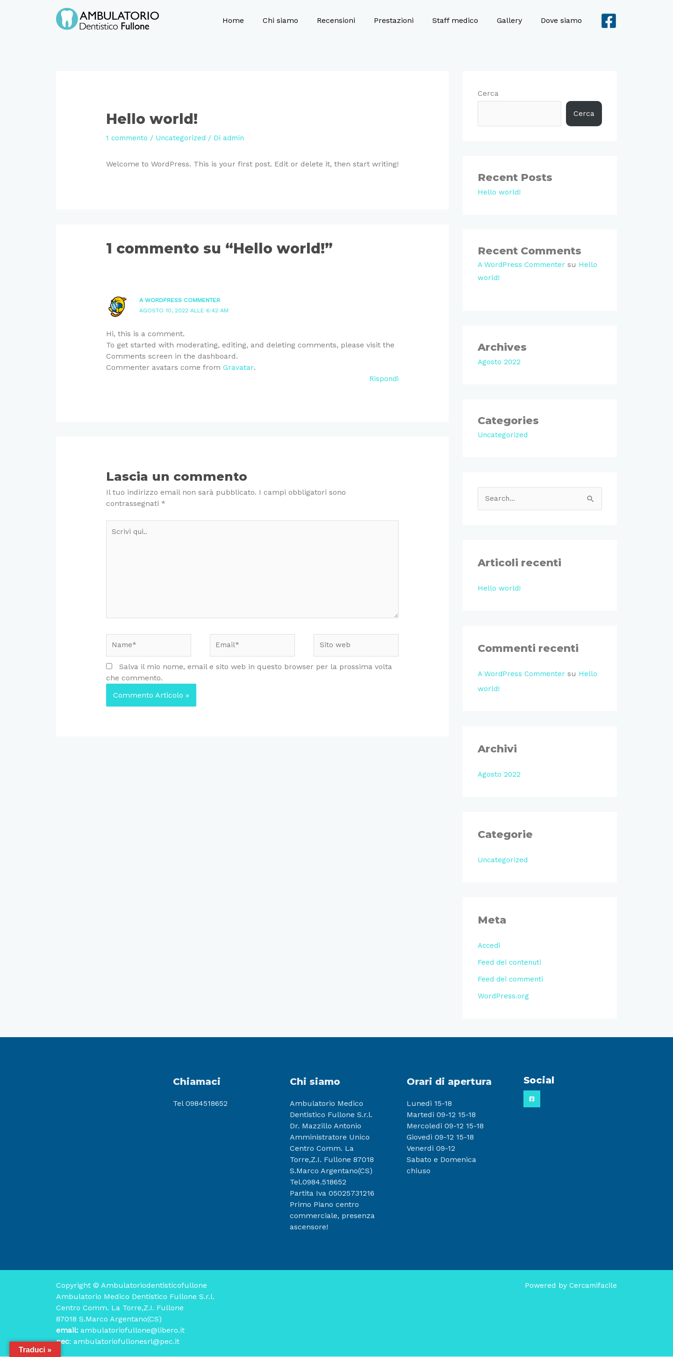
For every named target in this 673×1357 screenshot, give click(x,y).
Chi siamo (301, 20)
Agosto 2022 (500, 361)
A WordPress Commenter (183, 299)
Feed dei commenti (512, 979)
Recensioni (353, 20)
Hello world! (499, 192)
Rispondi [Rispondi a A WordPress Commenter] (383, 378)
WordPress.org (504, 996)
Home (257, 20)
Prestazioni (407, 20)
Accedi (490, 945)
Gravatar (238, 367)
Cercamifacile (592, 1285)
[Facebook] (609, 21)
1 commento (128, 137)
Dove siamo (563, 20)
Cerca (488, 93)
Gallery (515, 20)
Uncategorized (185, 137)
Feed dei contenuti (511, 962)
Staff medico (464, 20)
